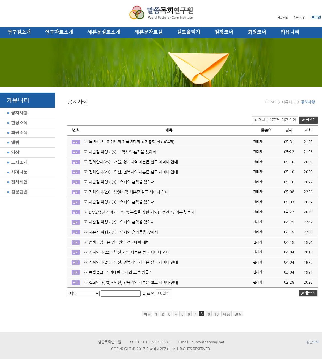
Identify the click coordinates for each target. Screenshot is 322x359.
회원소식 (17, 132)
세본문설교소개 (103, 32)
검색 (163, 293)
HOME (282, 17)
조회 (308, 130)
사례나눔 (17, 172)
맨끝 (238, 313)
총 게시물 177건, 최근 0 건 (275, 120)
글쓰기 (308, 120)
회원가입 (299, 17)
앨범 (12, 142)
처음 (147, 313)
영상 (12, 152)
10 (216, 313)
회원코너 (256, 32)
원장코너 (223, 32)
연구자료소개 (59, 32)
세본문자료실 (148, 32)
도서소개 (17, 162)
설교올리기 (188, 32)
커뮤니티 (289, 32)
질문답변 (17, 191)
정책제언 (17, 182)
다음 (226, 313)
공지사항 (17, 112)
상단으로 (312, 342)
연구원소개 (19, 32)
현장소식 (17, 122)
